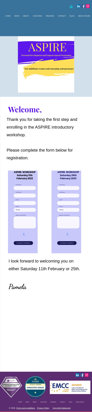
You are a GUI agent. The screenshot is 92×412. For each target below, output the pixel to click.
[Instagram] (88, 6)
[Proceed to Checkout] (23, 243)
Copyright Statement (62, 408)
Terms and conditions (25, 408)
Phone (17, 206)
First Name (18, 184)
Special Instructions (21, 215)
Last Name (18, 192)
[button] (71, 6)
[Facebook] (83, 6)
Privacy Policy (43, 408)
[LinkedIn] (78, 6)
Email (17, 199)
